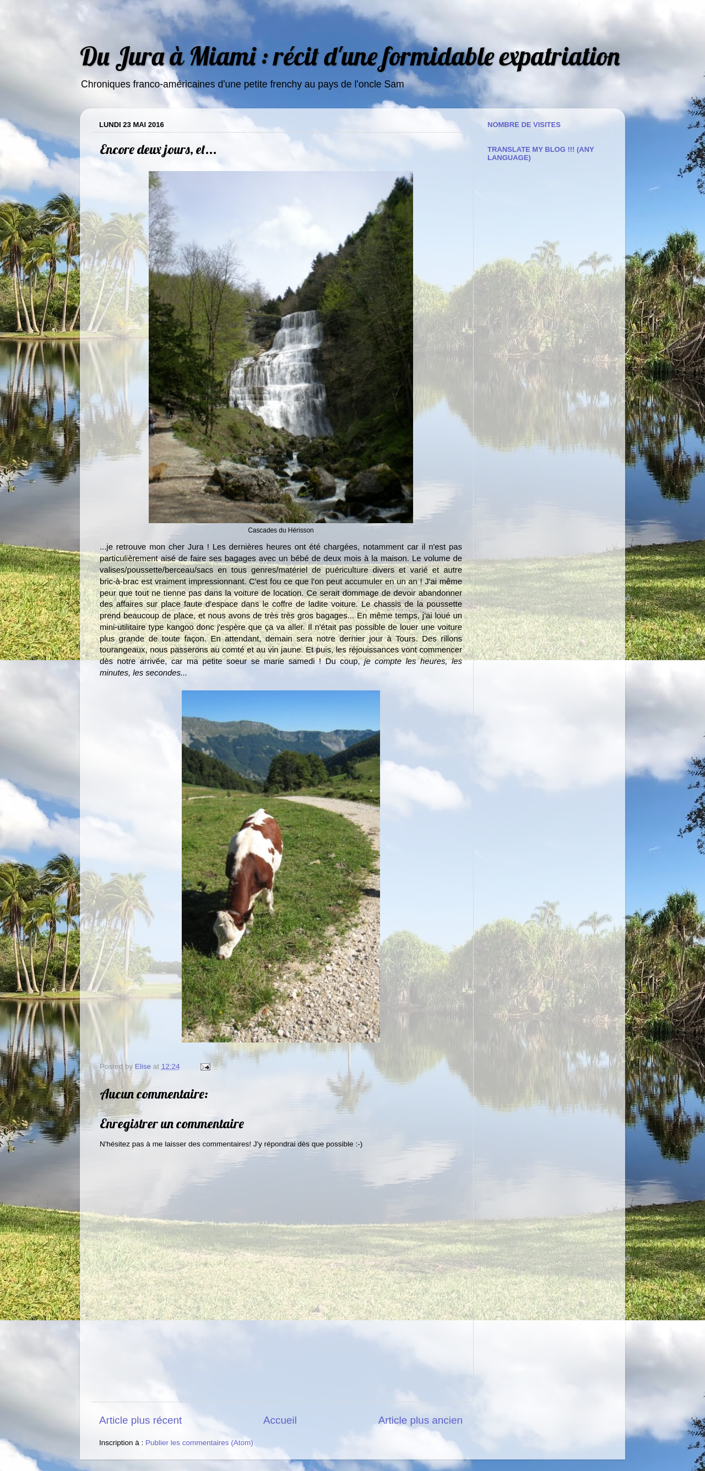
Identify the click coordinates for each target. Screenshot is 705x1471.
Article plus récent (140, 1420)
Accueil (280, 1420)
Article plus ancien (420, 1420)
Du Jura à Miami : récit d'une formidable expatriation (350, 56)
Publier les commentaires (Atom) (199, 1443)
